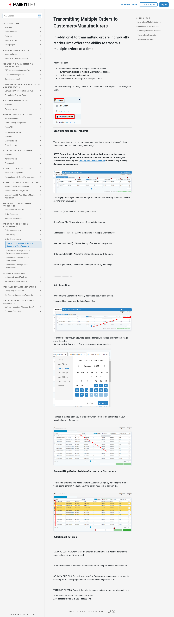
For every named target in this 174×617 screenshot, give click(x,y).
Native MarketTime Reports (16, 281)
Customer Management (14, 75)
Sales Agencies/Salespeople (16, 58)
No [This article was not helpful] (113, 611)
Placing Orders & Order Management (19, 177)
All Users (8, 27)
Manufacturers (11, 32)
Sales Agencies (11, 40)
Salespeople (10, 45)
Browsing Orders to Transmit (149, 31)
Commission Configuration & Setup (19, 91)
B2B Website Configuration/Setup (18, 70)
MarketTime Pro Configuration (17, 186)
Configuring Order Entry (14, 291)
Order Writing (10, 235)
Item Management (12, 79)
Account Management (14, 173)
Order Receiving (11, 214)
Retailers (8, 36)
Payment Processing (13, 218)
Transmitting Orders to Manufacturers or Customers (148, 35)
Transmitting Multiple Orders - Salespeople (18, 259)
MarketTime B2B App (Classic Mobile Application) (20, 196)
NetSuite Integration (13, 118)
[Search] (22, 15)
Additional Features (145, 39)
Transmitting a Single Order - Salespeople (17, 266)
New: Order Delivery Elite (14, 210)
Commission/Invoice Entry (15, 95)
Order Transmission (13, 239)
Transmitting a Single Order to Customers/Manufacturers (18, 251)
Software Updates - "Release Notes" (19, 307)
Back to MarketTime (129, 4)
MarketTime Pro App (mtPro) (16, 191)
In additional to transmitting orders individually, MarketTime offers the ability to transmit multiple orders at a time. (148, 26)
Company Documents (13, 311)
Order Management (13, 230)
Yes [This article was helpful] (109, 611)
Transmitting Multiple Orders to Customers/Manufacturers (20, 244)
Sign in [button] (164, 4)
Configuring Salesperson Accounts (19, 295)
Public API (9, 127)
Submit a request (148, 4)
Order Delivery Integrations (15, 123)
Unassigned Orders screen (92, 160)
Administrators (11, 109)
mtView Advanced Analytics (16, 277)
